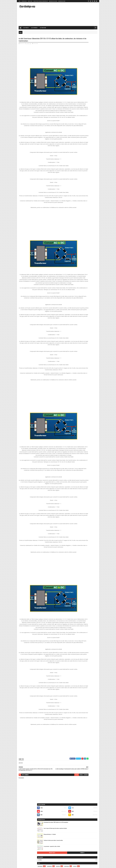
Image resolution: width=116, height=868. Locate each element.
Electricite (26, 27)
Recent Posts (80, 86)
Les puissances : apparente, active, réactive (88, 80)
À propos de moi (24, 1)
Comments (91, 86)
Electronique (34, 27)
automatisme (86, 100)
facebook (68, 808)
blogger (59, 808)
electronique (85, 102)
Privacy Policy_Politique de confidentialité (40, 1)
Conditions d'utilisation (53, 1)
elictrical (76, 93)
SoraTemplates (25, 866)
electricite (36, 44)
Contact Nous (30, 1)
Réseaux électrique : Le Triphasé (86, 68)
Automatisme (43, 27)
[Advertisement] (70, 14)
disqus (63, 808)
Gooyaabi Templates (38, 866)
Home (19, 1)
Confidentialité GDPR (61, 1)
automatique (76, 100)
